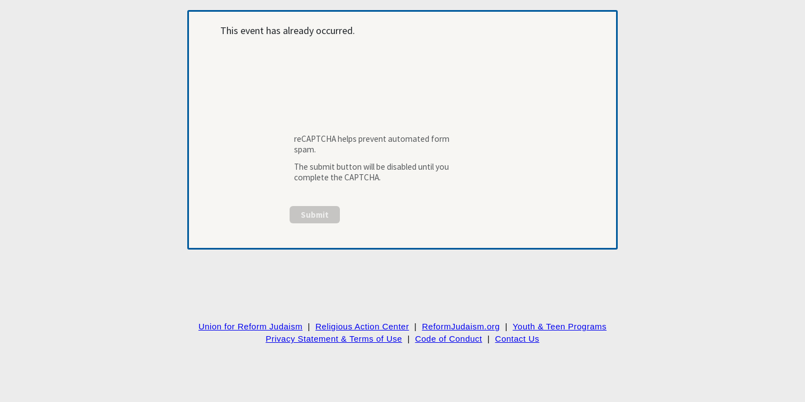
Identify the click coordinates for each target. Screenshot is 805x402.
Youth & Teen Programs (560, 326)
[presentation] (376, 91)
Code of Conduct (448, 338)
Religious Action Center (362, 326)
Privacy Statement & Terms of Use (334, 338)
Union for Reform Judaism (250, 326)
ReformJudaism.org (461, 326)
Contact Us (517, 338)
